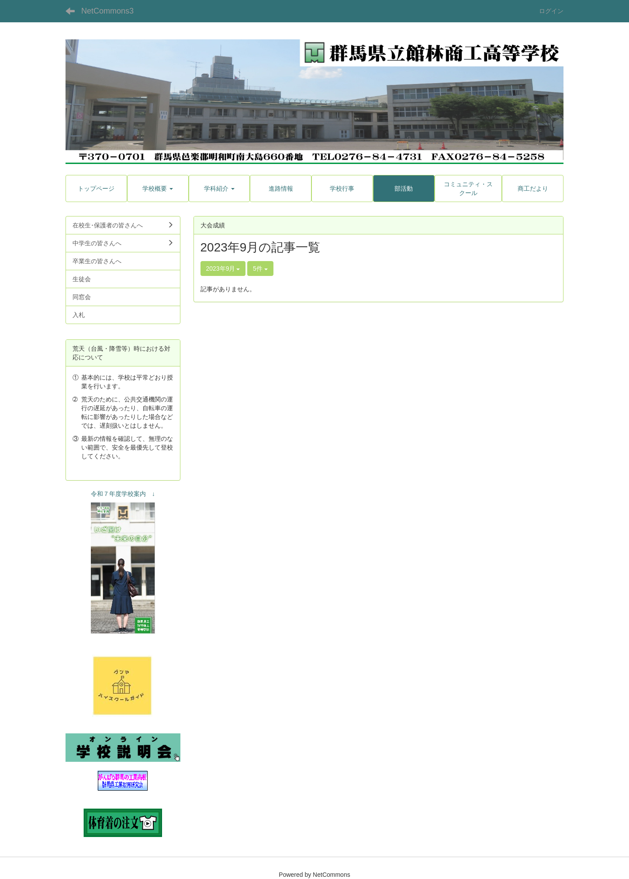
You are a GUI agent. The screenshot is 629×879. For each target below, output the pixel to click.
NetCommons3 (107, 11)
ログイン (551, 10)
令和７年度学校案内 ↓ (123, 493)
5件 (260, 268)
